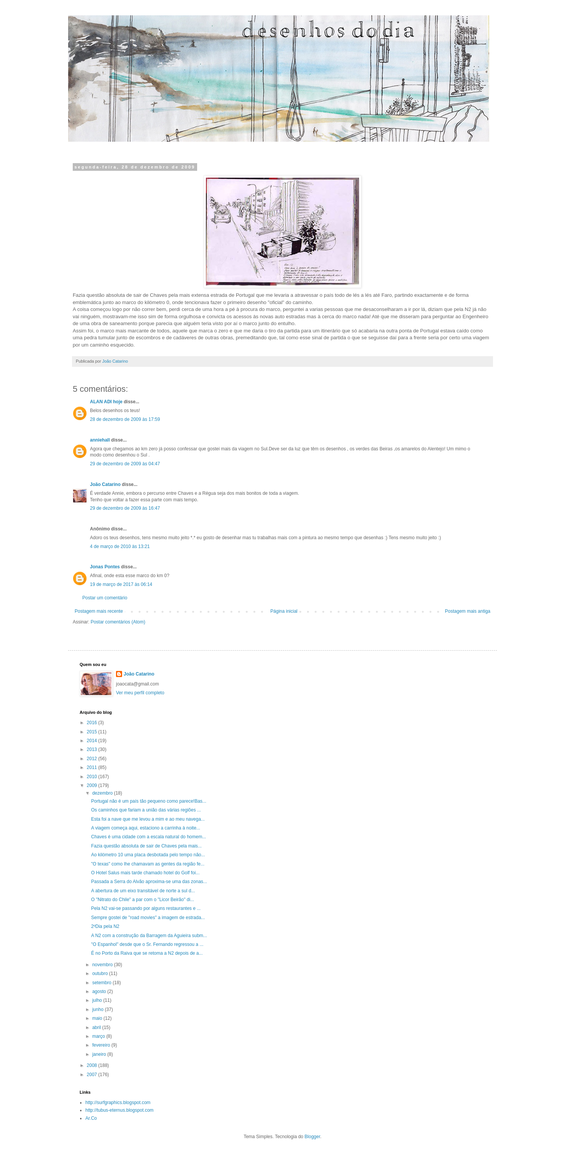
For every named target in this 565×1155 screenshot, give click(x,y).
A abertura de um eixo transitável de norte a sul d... (143, 890)
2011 (92, 767)
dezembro (103, 793)
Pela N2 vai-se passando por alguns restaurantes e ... (146, 908)
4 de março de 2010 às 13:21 (120, 546)
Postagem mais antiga (467, 611)
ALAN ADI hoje (106, 401)
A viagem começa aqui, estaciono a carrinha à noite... (145, 828)
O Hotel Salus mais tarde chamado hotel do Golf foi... (145, 872)
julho (97, 1000)
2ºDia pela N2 (105, 926)
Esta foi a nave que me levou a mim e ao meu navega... (148, 819)
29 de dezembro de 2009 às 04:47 (125, 463)
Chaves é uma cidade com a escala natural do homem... (148, 836)
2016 (92, 722)
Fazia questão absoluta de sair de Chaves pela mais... (146, 846)
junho (98, 1009)
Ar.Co (91, 1118)
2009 (92, 785)
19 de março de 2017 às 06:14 (121, 584)
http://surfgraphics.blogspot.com (117, 1102)
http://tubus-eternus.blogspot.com (119, 1110)
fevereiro (101, 1045)
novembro (103, 964)
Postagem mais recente (99, 611)
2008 (92, 1065)
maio (97, 1018)
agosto (99, 991)
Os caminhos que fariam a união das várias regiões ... (146, 810)
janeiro (99, 1054)
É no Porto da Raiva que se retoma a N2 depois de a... (147, 953)
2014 (92, 740)
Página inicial (283, 611)
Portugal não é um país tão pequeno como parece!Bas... (148, 801)
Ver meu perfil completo (140, 692)
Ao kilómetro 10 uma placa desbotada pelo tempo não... (148, 854)
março (99, 1036)
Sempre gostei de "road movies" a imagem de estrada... (148, 917)
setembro (102, 982)
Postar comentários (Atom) (118, 622)
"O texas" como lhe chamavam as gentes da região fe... (147, 864)
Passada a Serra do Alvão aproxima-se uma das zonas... (149, 881)
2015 (92, 732)
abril (97, 1027)
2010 (92, 776)
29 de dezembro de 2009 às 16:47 (125, 508)
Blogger (312, 1136)
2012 (92, 758)
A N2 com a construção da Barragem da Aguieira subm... (149, 935)
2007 (92, 1074)
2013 (92, 749)
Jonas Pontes (105, 566)
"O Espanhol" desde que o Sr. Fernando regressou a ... (147, 944)
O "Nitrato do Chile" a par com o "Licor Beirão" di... (142, 899)
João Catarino (105, 484)
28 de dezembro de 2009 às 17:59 (125, 419)
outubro (100, 973)
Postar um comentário (104, 597)
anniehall (100, 440)
